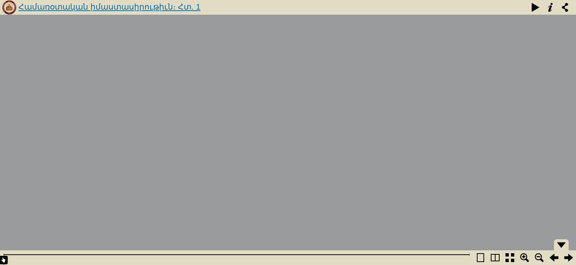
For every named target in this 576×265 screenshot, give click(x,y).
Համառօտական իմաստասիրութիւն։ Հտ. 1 (109, 6)
